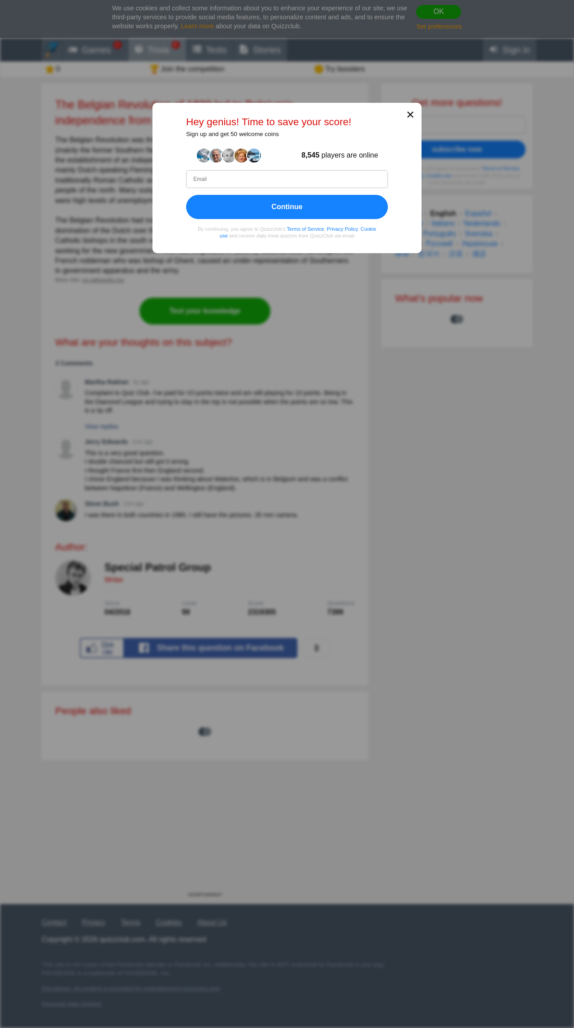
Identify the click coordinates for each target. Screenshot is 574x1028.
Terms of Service (305, 229)
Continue (286, 207)
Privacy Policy (342, 229)
